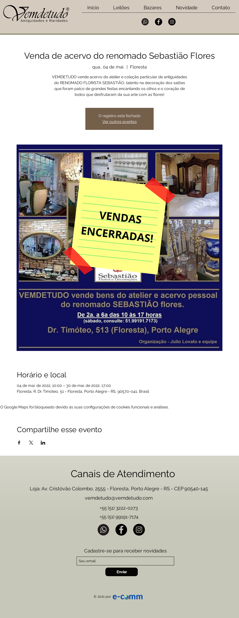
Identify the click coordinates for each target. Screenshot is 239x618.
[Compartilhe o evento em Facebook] (19, 443)
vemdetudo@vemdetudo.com (119, 498)
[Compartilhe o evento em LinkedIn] (43, 443)
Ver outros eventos (119, 121)
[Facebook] (158, 21)
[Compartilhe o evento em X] (31, 443)
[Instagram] (172, 21)
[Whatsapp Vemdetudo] (145, 21)
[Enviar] (121, 572)
